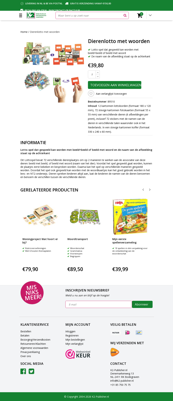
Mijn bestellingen (75, 339)
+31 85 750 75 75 (120, 384)
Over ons (25, 356)
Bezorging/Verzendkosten (35, 339)
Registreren (72, 335)
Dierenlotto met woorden (45, 32)
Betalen (24, 335)
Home (24, 32)
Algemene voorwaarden (34, 348)
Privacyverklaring (30, 352)
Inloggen (70, 331)
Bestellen (25, 331)
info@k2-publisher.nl (122, 380)
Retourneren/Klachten (33, 343)
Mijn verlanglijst (74, 343)
